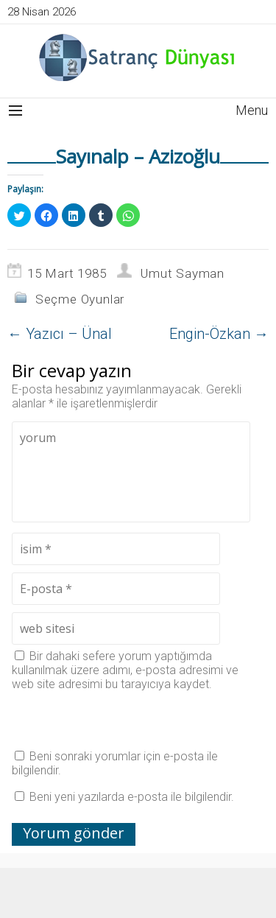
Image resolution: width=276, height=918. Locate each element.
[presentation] (124, 720)
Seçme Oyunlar (79, 299)
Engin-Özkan (219, 334)
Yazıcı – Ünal (59, 334)
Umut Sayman (182, 273)
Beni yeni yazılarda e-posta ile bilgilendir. (131, 797)
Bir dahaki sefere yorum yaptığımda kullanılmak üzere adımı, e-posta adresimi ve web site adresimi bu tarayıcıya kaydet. (125, 670)
